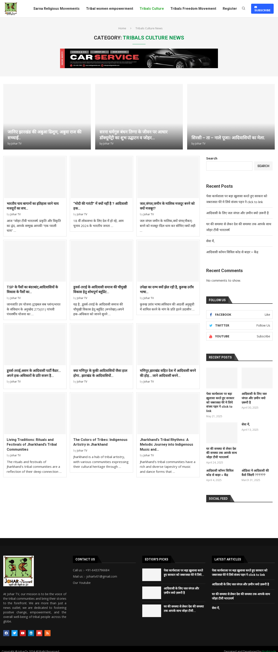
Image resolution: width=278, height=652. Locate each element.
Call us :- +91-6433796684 (91, 565)
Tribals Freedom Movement (193, 9)
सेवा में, (211, 241)
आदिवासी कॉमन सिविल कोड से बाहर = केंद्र (232, 252)
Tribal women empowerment (109, 9)
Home (122, 28)
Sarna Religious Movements (56, 9)
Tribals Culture (152, 9)
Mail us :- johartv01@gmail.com (95, 571)
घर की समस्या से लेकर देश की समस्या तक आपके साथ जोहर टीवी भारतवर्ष (220, 448)
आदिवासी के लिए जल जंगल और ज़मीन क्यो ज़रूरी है (237, 213)
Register (230, 9)
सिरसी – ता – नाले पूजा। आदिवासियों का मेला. (228, 137)
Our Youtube (82, 578)
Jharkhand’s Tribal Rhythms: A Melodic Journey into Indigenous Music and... (166, 445)
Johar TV (16, 143)
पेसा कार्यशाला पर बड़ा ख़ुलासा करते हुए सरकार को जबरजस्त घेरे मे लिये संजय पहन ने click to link (221, 400)
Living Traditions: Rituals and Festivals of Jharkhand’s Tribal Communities (32, 445)
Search (211, 158)
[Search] (243, 9)
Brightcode (269, 647)
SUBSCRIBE (262, 8)
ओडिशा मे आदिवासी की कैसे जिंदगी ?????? (255, 468)
